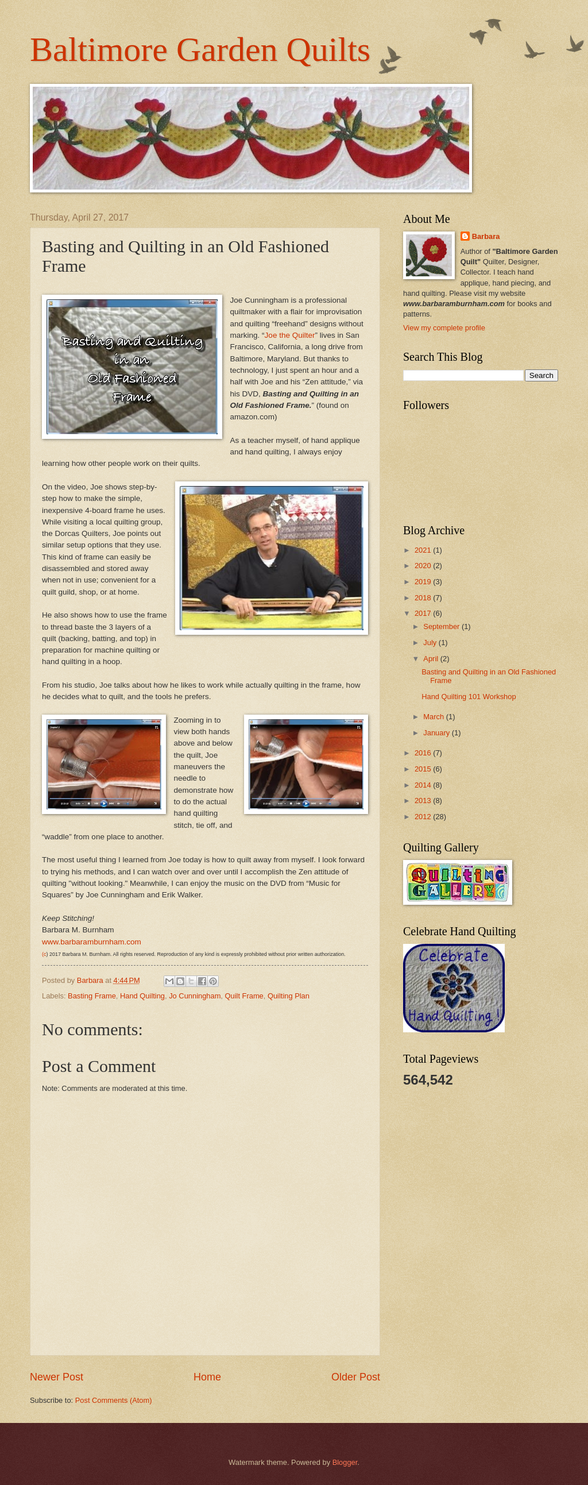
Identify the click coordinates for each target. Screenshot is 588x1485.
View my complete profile (444, 327)
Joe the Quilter (290, 335)
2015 (424, 769)
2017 (424, 613)
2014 (424, 785)
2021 (424, 550)
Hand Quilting (142, 996)
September (442, 626)
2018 (424, 597)
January (437, 732)
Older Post (355, 1377)
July (430, 642)
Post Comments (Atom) (113, 1400)
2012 (424, 816)
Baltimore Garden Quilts (200, 49)
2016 (424, 753)
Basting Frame (92, 996)
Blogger (345, 1462)
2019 (424, 581)
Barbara (486, 236)
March (434, 716)
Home (207, 1377)
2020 (424, 565)
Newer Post (56, 1377)
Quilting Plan (289, 996)
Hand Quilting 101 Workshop (468, 696)
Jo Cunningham (194, 996)
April (431, 658)
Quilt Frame (244, 996)
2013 (424, 800)
